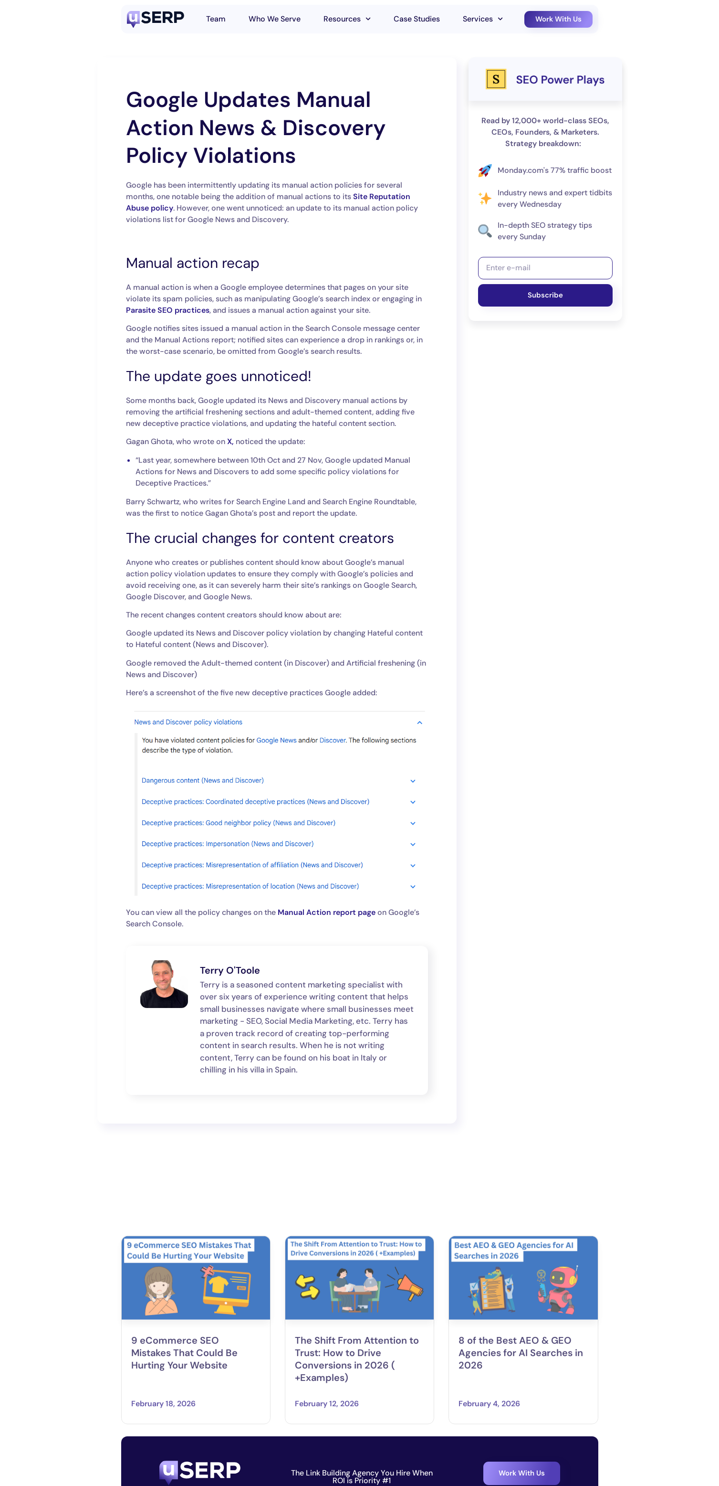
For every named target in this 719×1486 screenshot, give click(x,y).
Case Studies (417, 19)
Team (216, 19)
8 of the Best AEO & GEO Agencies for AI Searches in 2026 (520, 1430)
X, (230, 441)
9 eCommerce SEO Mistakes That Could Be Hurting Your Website (184, 1430)
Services (483, 18)
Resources (347, 18)
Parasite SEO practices (167, 310)
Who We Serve (275, 19)
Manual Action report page (326, 912)
